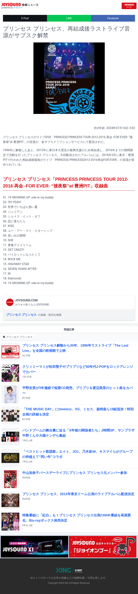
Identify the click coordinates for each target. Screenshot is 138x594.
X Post (25, 18)
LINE (69, 18)
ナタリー (18, 7)
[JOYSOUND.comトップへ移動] (129, 6)
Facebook (113, 18)
